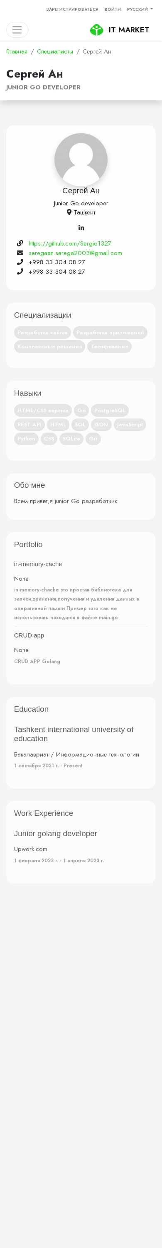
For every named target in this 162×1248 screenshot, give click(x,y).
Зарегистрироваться (72, 9)
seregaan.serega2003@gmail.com (75, 253)
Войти (113, 9)
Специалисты (55, 51)
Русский (138, 9)
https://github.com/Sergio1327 (70, 243)
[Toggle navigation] (17, 30)
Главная (16, 51)
